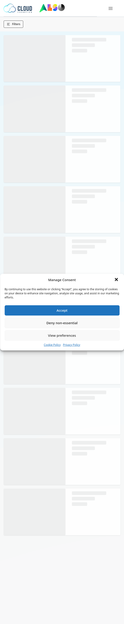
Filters (13, 24)
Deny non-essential (62, 323)
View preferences (62, 335)
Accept (61, 310)
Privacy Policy (71, 345)
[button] (116, 280)
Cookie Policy (52, 345)
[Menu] (110, 8)
